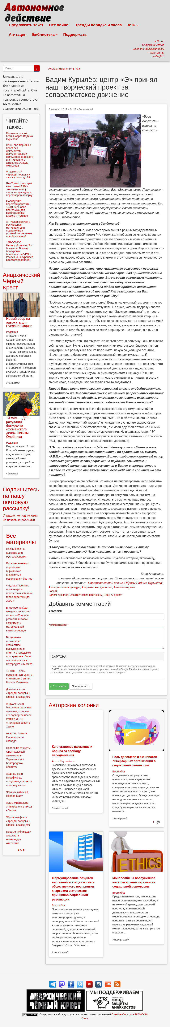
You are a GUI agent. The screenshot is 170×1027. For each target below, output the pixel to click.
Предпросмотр (81, 686)
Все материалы (21, 539)
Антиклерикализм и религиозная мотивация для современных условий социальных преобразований (19, 229)
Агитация (17, 34)
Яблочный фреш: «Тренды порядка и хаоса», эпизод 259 (18, 821)
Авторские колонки (74, 705)
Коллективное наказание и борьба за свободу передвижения (72, 751)
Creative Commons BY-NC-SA (130, 1014)
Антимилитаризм (124, 587)
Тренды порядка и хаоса (98, 25)
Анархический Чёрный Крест (21, 281)
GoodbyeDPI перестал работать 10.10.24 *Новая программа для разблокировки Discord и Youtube (18, 208)
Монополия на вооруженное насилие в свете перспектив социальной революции (133, 882)
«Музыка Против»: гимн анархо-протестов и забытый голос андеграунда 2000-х (19, 593)
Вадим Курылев (58, 594)
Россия (53, 591)
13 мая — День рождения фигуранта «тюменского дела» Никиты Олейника (18, 427)
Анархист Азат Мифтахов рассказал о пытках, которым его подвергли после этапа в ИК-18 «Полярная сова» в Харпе (19, 715)
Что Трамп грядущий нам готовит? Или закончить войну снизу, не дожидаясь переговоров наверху (19, 189)
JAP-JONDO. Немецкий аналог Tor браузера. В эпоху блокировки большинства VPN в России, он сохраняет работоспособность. (19, 251)
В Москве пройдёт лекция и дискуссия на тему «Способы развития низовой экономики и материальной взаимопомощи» (18, 619)
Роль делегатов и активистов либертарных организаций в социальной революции (134, 761)
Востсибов (118, 771)
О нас (84, 1018)
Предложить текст (26, 25)
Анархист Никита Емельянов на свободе (16, 737)
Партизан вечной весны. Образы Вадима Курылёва (125, 583)
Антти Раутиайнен (63, 761)
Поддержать (75, 34)
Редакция (12, 331)
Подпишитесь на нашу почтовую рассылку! (21, 498)
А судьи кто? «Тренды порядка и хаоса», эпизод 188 (18, 174)
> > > (21, 850)
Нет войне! (59, 25)
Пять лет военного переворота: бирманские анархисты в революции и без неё (19, 571)
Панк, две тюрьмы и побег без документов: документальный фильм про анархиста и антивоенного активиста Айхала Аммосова (19, 155)
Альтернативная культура (64, 68)
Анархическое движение (97, 587)
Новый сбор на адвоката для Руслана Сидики (19, 322)
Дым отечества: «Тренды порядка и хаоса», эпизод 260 (18, 693)
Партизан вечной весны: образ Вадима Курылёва (19, 136)
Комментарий (59, 624)
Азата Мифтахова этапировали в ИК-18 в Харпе (19, 806)
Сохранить (58, 686)
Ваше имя (55, 610)
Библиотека (44, 34)
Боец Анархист (113, 594)
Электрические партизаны (86, 594)
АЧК (133, 25)
